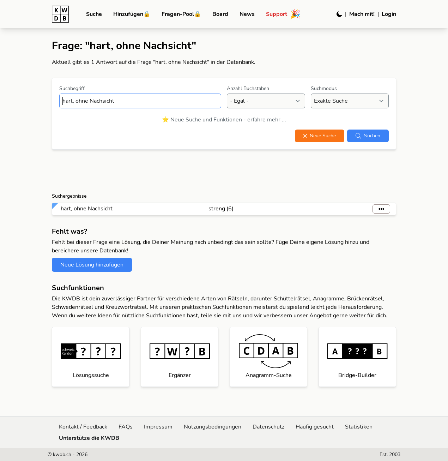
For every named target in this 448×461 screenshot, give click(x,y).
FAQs (126, 427)
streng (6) (221, 208)
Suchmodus (324, 88)
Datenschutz (268, 427)
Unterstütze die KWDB (89, 438)
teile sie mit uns (222, 315)
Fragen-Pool (181, 14)
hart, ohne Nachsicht (87, 208)
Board (220, 14)
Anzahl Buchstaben (248, 88)
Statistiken (359, 427)
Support (283, 14)
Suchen (368, 135)
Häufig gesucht (315, 427)
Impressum (158, 427)
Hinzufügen (131, 14)
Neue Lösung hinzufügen (91, 265)
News (247, 14)
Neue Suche (319, 135)
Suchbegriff (72, 88)
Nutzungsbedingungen (212, 427)
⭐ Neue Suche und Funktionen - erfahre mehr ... (224, 120)
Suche (94, 14)
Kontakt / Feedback (83, 427)
